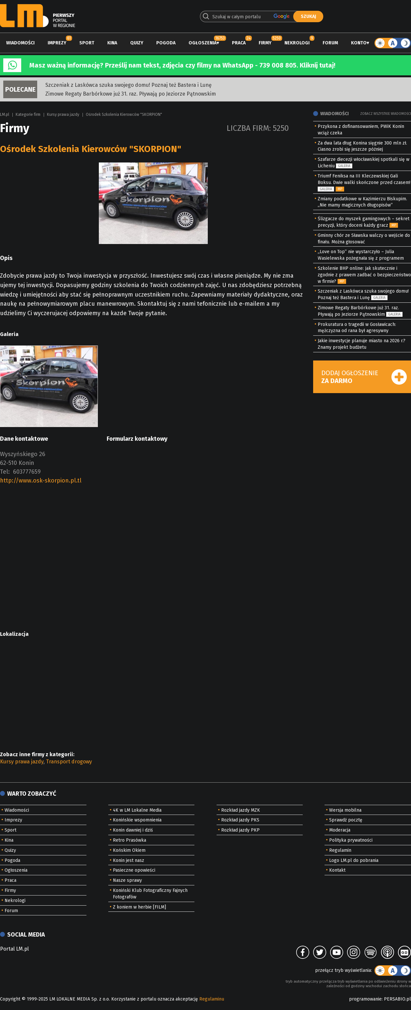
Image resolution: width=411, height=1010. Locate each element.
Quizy (136, 43)
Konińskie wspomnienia (137, 820)
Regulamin (340, 850)
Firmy (265, 43)
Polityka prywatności (351, 840)
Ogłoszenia (203, 43)
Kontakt (337, 870)
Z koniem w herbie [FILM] (139, 907)
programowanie (365, 999)
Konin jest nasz (128, 860)
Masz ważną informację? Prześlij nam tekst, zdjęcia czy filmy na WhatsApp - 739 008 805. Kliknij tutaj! (182, 65)
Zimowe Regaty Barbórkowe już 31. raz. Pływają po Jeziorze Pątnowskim (130, 94)
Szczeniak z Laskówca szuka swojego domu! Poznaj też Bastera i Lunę (128, 85)
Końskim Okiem (129, 850)
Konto (359, 43)
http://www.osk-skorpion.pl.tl (41, 480)
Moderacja (339, 830)
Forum (330, 43)
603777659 (27, 471)
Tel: (5, 471)
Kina (112, 43)
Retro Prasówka (129, 840)
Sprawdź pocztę (345, 820)
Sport (86, 43)
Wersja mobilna (345, 810)
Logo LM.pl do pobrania (353, 860)
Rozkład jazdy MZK (240, 810)
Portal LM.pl (14, 949)
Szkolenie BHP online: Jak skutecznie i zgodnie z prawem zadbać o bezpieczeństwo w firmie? (364, 275)
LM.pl (4, 114)
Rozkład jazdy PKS (240, 820)
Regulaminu (211, 999)
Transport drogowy (69, 761)
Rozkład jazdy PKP (240, 830)
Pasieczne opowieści (134, 870)
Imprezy (57, 43)
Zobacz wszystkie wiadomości (385, 114)
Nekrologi (297, 43)
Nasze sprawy (127, 880)
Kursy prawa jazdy (63, 114)
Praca (239, 43)
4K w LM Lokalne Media (137, 810)
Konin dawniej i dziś (133, 830)
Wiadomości (20, 43)
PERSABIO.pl (397, 999)
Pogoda (165, 43)
